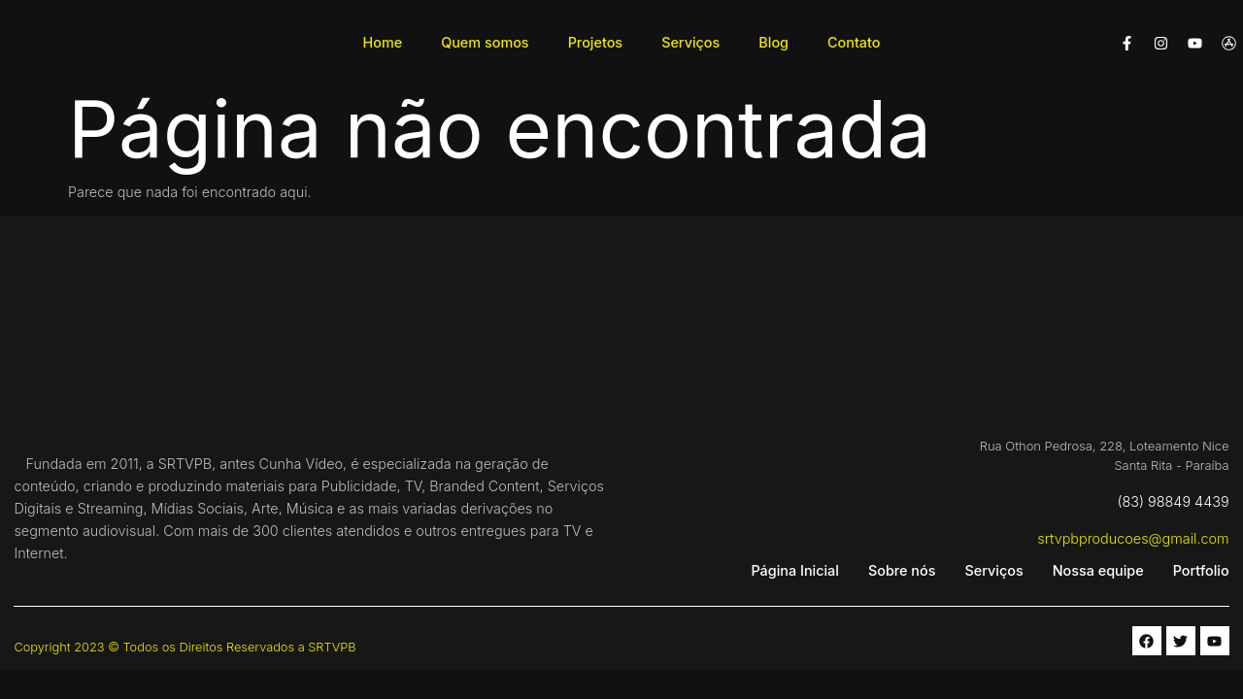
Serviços (690, 42)
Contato (854, 42)
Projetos (595, 42)
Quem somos (484, 42)
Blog (773, 42)
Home (383, 42)
